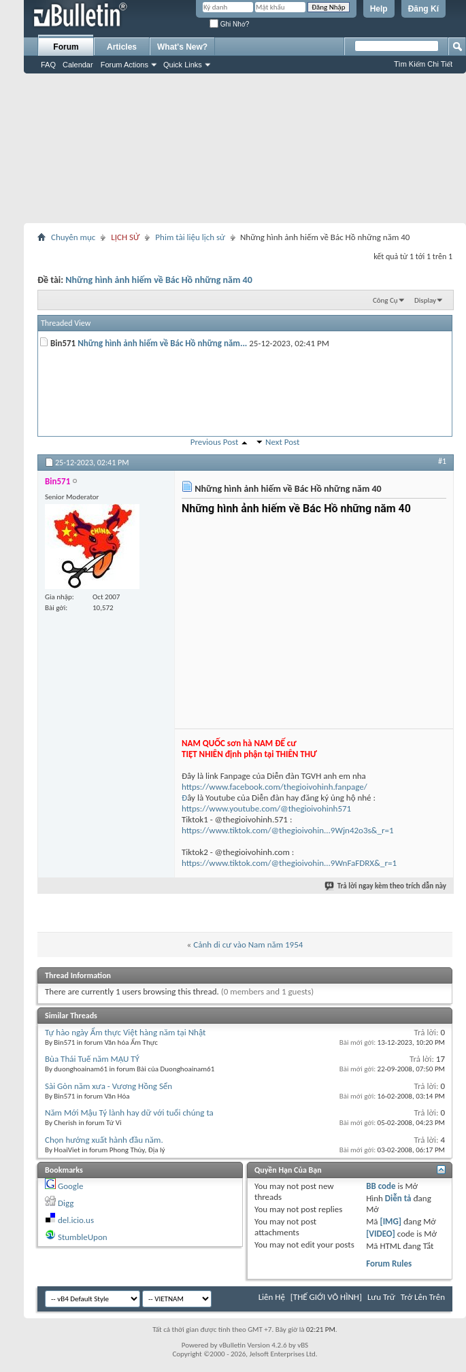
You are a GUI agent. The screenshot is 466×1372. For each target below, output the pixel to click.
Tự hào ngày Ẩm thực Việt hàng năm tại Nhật (125, 1032)
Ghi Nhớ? (229, 24)
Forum (65, 47)
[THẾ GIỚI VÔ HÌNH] (326, 1297)
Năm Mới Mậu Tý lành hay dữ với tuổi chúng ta (129, 1112)
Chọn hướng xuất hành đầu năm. (104, 1140)
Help (379, 9)
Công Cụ (385, 300)
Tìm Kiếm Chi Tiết (423, 64)
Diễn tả (399, 1198)
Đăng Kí (423, 9)
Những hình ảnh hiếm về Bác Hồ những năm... (162, 343)
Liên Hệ (272, 1297)
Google (70, 1186)
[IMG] (390, 1221)
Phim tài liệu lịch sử (190, 237)
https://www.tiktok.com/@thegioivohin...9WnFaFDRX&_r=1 (289, 863)
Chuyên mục (73, 237)
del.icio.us (76, 1220)
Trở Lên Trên (423, 1297)
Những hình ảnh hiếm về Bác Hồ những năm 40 (158, 280)
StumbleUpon (82, 1237)
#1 (442, 461)
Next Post (282, 442)
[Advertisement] (245, 148)
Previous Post (214, 442)
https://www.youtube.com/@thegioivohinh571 (266, 808)
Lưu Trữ (381, 1297)
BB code (380, 1186)
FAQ (48, 65)
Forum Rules (389, 1263)
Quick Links (182, 65)
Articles (122, 47)
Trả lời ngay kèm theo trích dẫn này (386, 886)
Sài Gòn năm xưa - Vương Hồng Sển (108, 1086)
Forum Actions (124, 65)
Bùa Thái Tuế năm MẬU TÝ (92, 1059)
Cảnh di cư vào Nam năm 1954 (248, 944)
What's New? (182, 47)
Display (425, 300)
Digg (65, 1203)
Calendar (78, 65)
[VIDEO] (380, 1233)
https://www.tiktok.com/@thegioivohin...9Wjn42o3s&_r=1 (288, 830)
